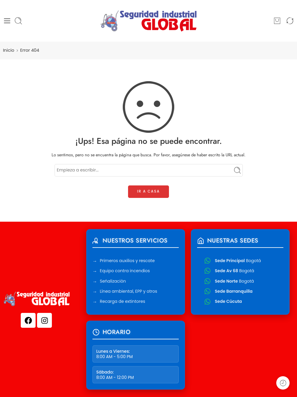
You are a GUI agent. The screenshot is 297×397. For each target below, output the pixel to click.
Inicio (8, 50)
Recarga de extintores (122, 302)
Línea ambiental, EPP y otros (128, 292)
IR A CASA (148, 191)
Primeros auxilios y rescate (127, 261)
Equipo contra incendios (125, 272)
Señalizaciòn (113, 282)
